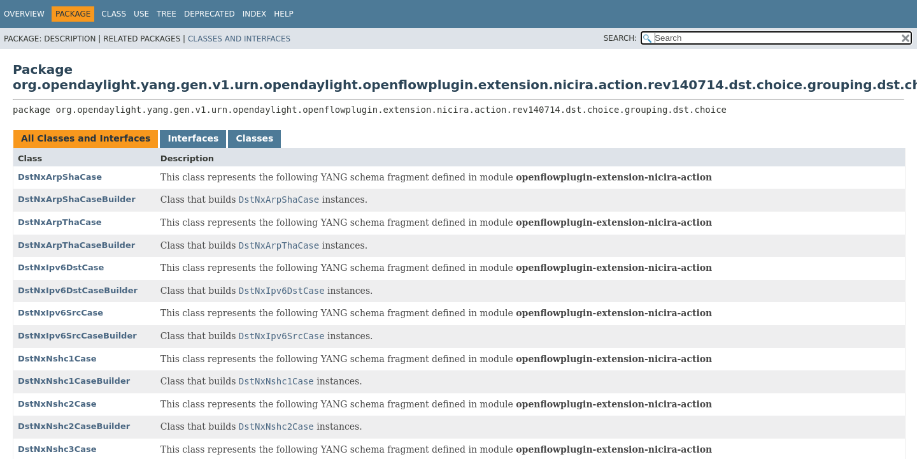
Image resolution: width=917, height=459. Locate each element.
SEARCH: (620, 38)
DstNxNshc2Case (57, 404)
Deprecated (209, 14)
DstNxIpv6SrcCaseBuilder (77, 335)
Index (255, 14)
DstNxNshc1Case (57, 358)
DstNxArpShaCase (60, 177)
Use (141, 14)
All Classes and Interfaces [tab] (85, 138)
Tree (166, 14)
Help (284, 14)
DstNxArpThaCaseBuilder (76, 245)
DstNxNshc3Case (57, 449)
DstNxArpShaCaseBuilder (77, 199)
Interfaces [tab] (192, 138)
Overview (24, 14)
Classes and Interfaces (239, 38)
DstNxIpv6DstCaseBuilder (78, 290)
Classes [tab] (254, 138)
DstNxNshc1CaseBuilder (74, 381)
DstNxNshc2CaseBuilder (74, 426)
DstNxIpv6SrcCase (60, 312)
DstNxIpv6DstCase (61, 267)
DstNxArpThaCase (60, 222)
